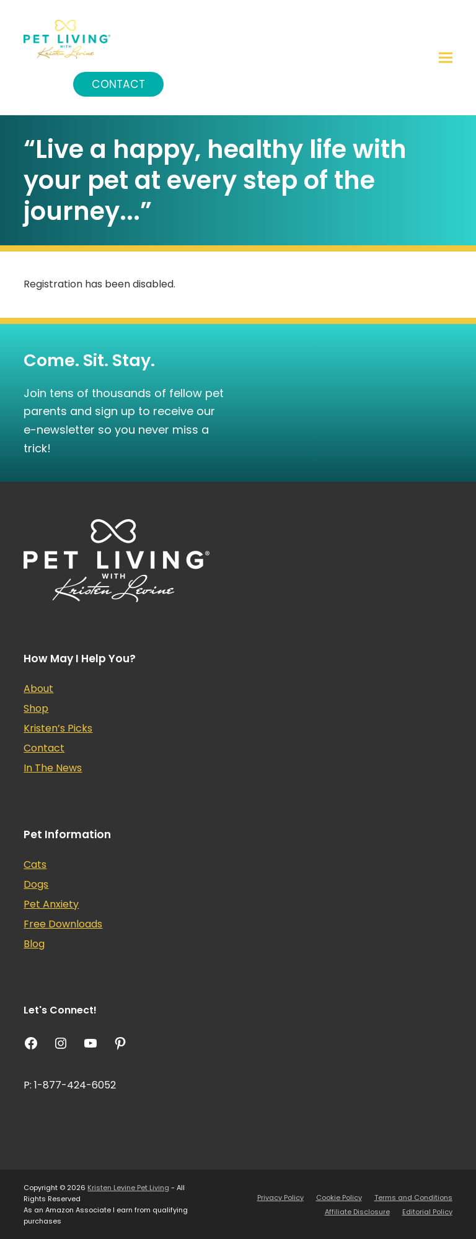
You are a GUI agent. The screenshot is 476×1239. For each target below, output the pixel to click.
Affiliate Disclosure (357, 1212)
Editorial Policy (427, 1212)
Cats (35, 864)
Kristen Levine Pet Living (128, 1188)
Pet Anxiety (51, 904)
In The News (53, 768)
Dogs (36, 884)
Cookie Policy (339, 1197)
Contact (118, 84)
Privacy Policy (280, 1197)
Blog (34, 944)
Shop (36, 708)
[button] (445, 58)
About (38, 688)
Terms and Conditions (413, 1197)
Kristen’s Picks (58, 728)
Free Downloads (63, 924)
